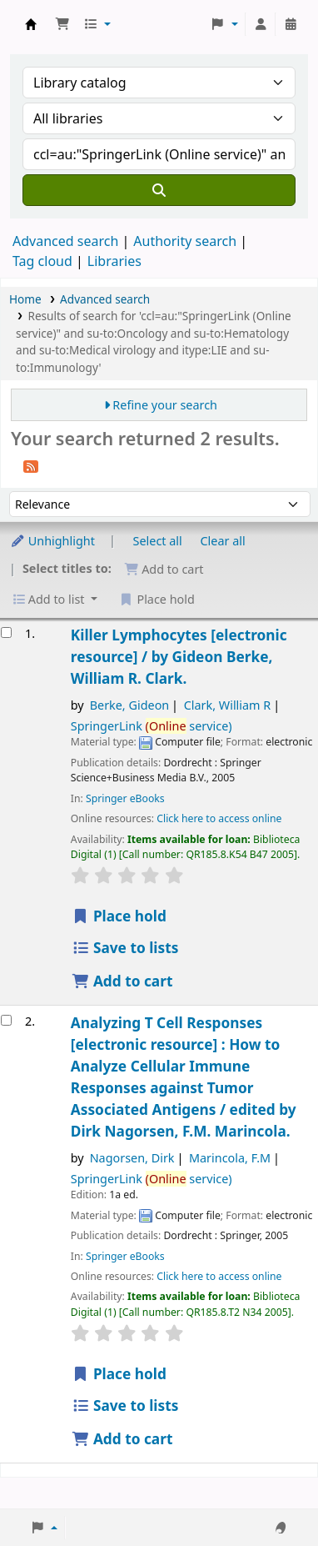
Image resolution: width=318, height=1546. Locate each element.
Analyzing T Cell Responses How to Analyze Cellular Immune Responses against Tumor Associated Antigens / (183, 1077)
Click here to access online (219, 818)
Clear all (223, 541)
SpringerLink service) (151, 726)
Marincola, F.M (230, 1158)
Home (25, 299)
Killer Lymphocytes (179, 656)
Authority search (184, 241)
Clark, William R (227, 705)
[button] (62, 24)
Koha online (31, 24)
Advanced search (65, 241)
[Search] (159, 190)
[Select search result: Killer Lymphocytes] (6, 632)
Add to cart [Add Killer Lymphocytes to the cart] (122, 981)
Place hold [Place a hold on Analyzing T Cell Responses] (119, 1373)
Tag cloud (42, 261)
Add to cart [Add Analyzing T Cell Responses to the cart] (122, 1438)
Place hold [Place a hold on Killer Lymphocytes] (119, 916)
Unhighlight (52, 541)
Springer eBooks (125, 798)
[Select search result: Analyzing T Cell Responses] (6, 1020)
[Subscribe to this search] (31, 465)
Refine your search (164, 405)
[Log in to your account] (260, 24)
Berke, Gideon (130, 705)
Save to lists (125, 947)
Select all (157, 541)
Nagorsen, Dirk (132, 1158)
